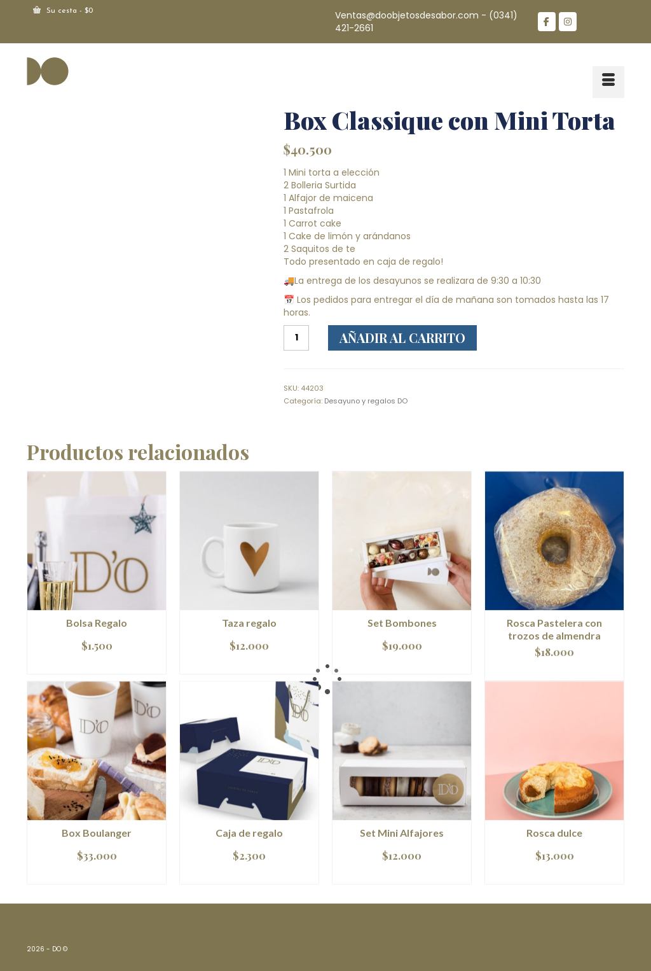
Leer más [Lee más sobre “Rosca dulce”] (554, 874)
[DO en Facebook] (547, 21)
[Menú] (608, 82)
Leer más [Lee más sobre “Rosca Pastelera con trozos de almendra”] (554, 671)
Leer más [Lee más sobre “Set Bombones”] (402, 664)
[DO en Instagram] (568, 21)
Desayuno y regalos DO (366, 401)
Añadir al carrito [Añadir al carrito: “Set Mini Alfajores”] (402, 874)
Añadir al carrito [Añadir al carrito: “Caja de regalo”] (249, 874)
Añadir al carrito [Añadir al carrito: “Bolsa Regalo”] (97, 664)
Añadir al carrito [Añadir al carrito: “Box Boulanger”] (97, 874)
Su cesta (63, 10)
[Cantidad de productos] (296, 338)
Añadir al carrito (402, 337)
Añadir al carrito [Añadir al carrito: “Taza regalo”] (249, 664)
